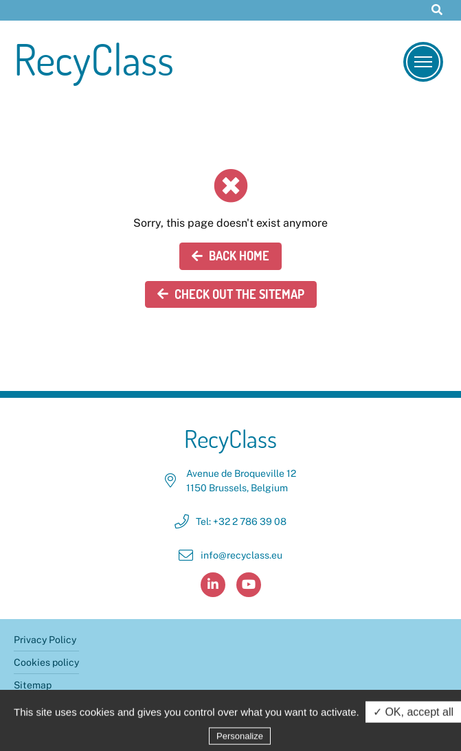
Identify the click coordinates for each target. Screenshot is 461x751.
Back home (230, 255)
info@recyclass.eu (241, 555)
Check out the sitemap (230, 294)
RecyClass (94, 59)
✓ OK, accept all (413, 715)
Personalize (239, 739)
